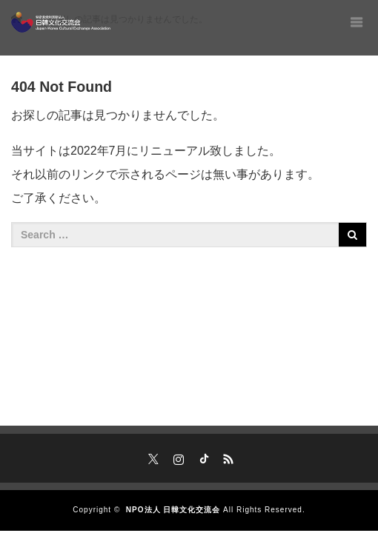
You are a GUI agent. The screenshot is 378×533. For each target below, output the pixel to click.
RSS (227, 457)
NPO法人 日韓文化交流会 (173, 510)
